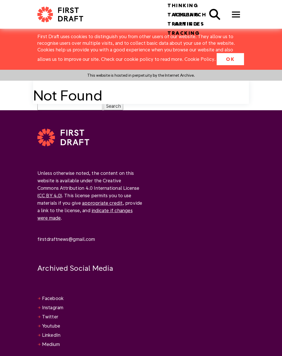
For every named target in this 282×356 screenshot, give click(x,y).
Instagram (52, 307)
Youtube (51, 325)
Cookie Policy (199, 59)
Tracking (183, 33)
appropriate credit (102, 203)
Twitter (50, 316)
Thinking (182, 5)
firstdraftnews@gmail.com (66, 239)
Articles (189, 23)
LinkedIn (51, 335)
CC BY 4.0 (50, 195)
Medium (51, 344)
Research (190, 14)
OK (230, 59)
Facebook (53, 298)
